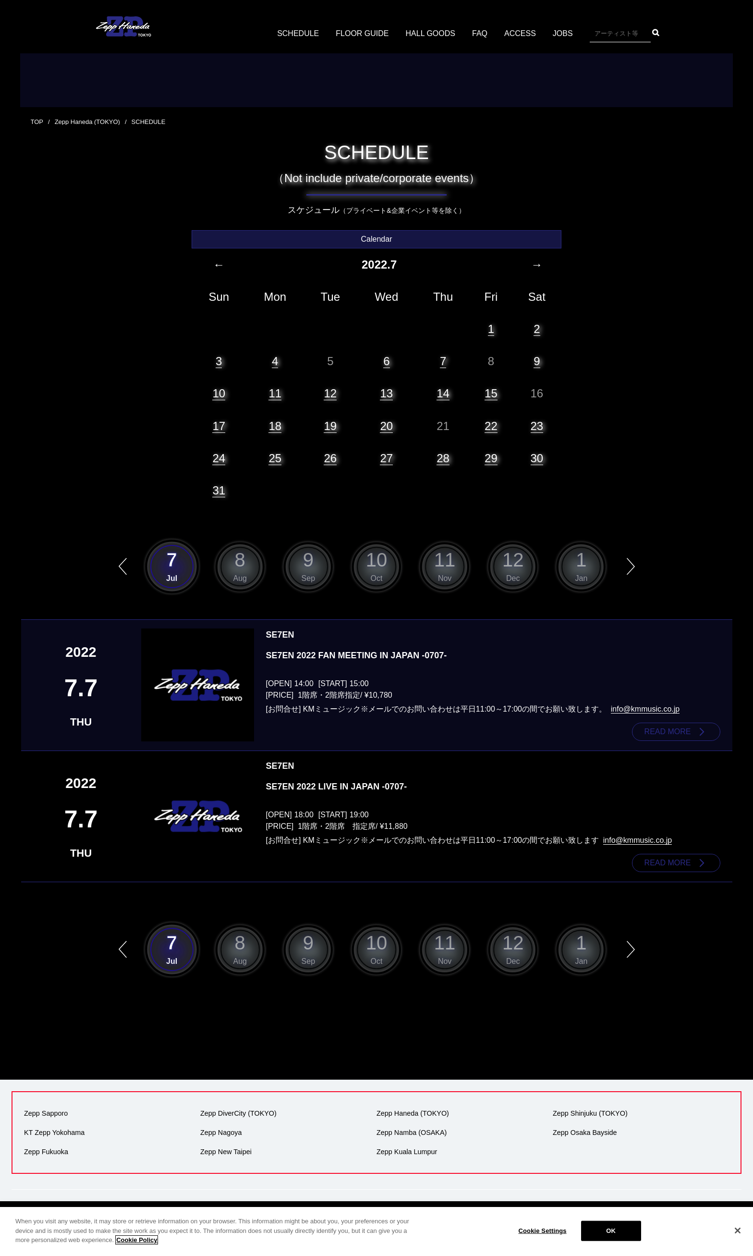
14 (443, 393)
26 (330, 458)
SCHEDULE (298, 33)
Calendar (376, 239)
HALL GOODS (430, 33)
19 (330, 425)
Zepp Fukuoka (46, 1152)
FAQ (479, 33)
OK (611, 1230)
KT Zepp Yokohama (54, 1132)
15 (491, 393)
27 (386, 458)
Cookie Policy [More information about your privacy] (136, 1240)
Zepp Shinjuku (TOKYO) (590, 1113)
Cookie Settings (543, 1230)
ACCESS (520, 33)
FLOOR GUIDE (362, 33)
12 (330, 393)
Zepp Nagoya (221, 1132)
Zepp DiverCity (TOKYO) (238, 1113)
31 (218, 490)
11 (274, 393)
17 (218, 425)
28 (443, 458)
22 (491, 425)
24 (218, 458)
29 (491, 458)
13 (386, 393)
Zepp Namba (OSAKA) (411, 1132)
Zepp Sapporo (46, 1113)
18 (274, 425)
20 (386, 425)
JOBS (563, 33)
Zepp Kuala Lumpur (406, 1152)
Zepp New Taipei (226, 1152)
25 (274, 458)
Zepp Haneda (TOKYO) (87, 121)
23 (537, 425)
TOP (37, 121)
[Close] (737, 1230)
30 (537, 458)
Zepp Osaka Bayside (585, 1132)
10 (218, 393)
